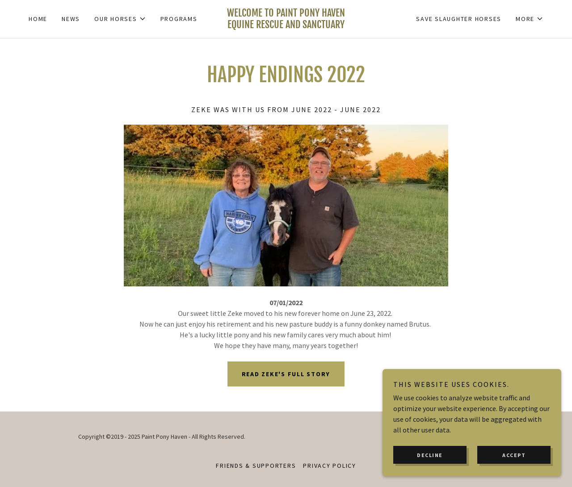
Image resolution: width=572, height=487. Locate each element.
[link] (286, 25)
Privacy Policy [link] (329, 466)
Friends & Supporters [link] (256, 466)
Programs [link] (179, 19)
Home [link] (38, 19)
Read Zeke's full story (286, 374)
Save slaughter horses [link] (458, 19)
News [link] (71, 19)
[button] (120, 18)
